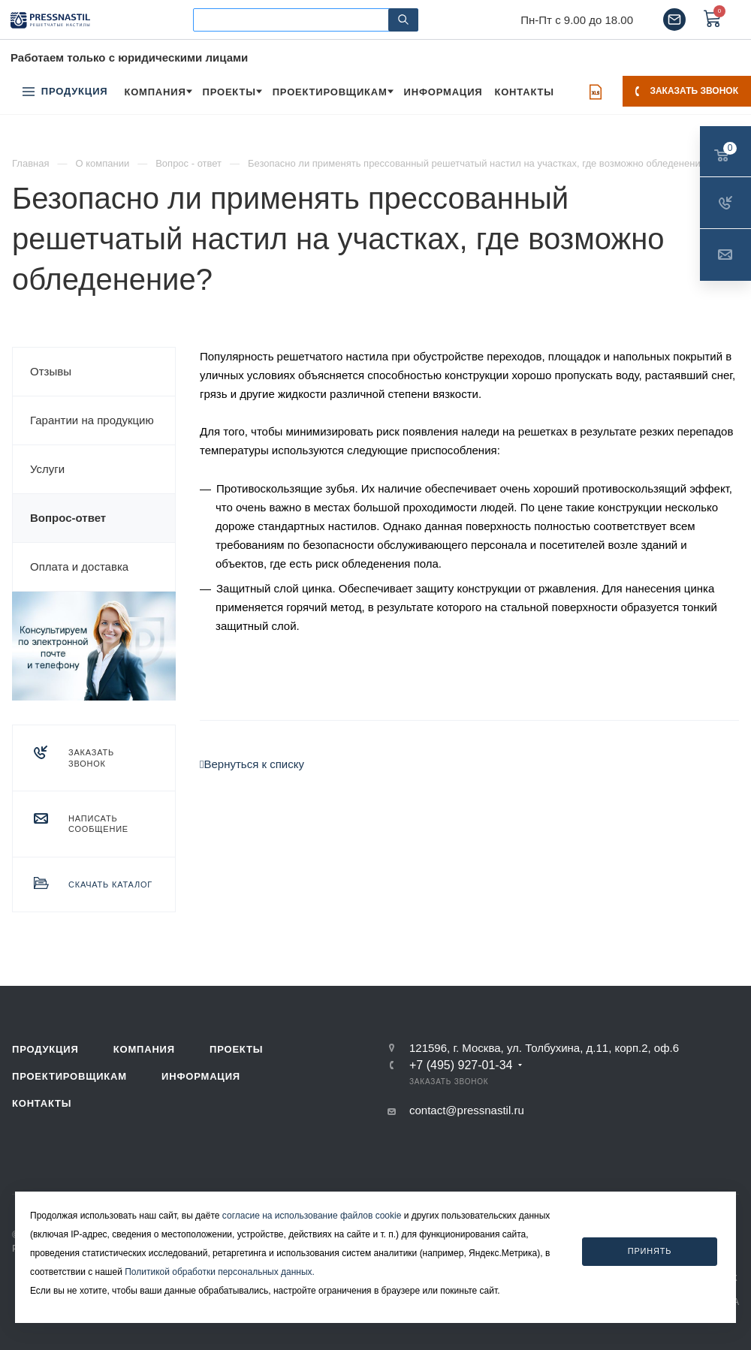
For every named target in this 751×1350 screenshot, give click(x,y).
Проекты (236, 1049)
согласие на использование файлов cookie (312, 1215)
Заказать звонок (686, 91)
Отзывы (50, 371)
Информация (200, 1076)
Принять (650, 1250)
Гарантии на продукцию (92, 420)
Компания (144, 1049)
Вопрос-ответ (68, 517)
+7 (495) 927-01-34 (460, 1065)
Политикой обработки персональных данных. (220, 1272)
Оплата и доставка (79, 566)
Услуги (47, 469)
